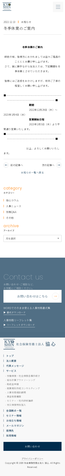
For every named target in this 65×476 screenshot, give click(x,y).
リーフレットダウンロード (21, 329)
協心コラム (12, 200)
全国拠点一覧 (13, 410)
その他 (10, 218)
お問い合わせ (32, 446)
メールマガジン (15, 425)
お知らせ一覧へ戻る (32, 172)
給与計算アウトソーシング (21, 380)
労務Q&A (11, 212)
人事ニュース (13, 206)
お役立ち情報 (13, 420)
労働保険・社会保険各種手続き (23, 376)
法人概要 (11, 361)
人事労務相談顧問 (16, 392)
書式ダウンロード (16, 317)
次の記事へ (52, 165)
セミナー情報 (13, 415)
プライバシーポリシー (32, 458)
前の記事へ (13, 165)
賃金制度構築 (14, 396)
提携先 (10, 430)
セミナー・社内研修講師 (20, 401)
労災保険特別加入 (16, 405)
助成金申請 (13, 384)
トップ (10, 356)
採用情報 (11, 435)
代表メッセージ (15, 366)
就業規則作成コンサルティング (23, 388)
